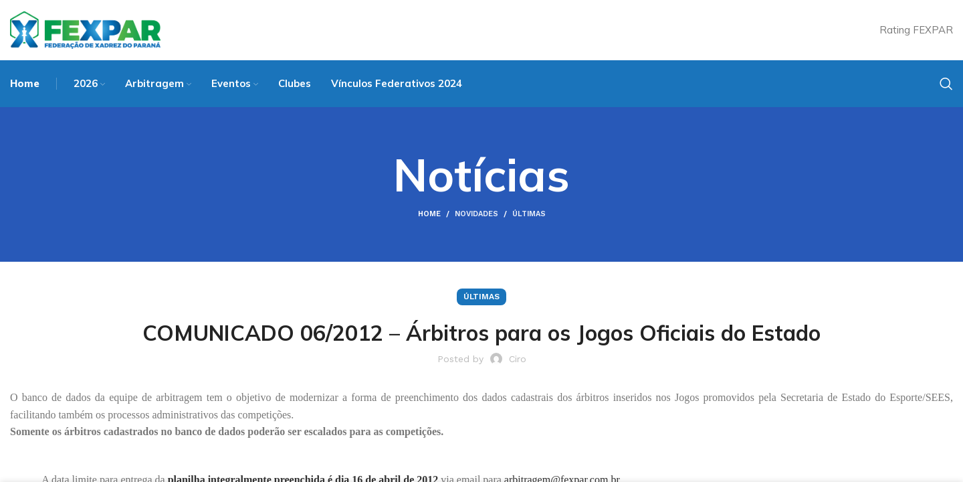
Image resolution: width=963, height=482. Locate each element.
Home (429, 214)
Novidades (476, 214)
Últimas (529, 214)
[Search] (946, 83)
